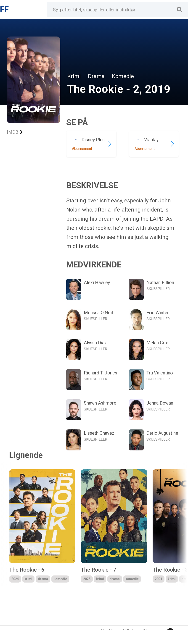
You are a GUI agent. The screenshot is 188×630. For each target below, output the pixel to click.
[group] (42, 526)
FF (4, 9)
